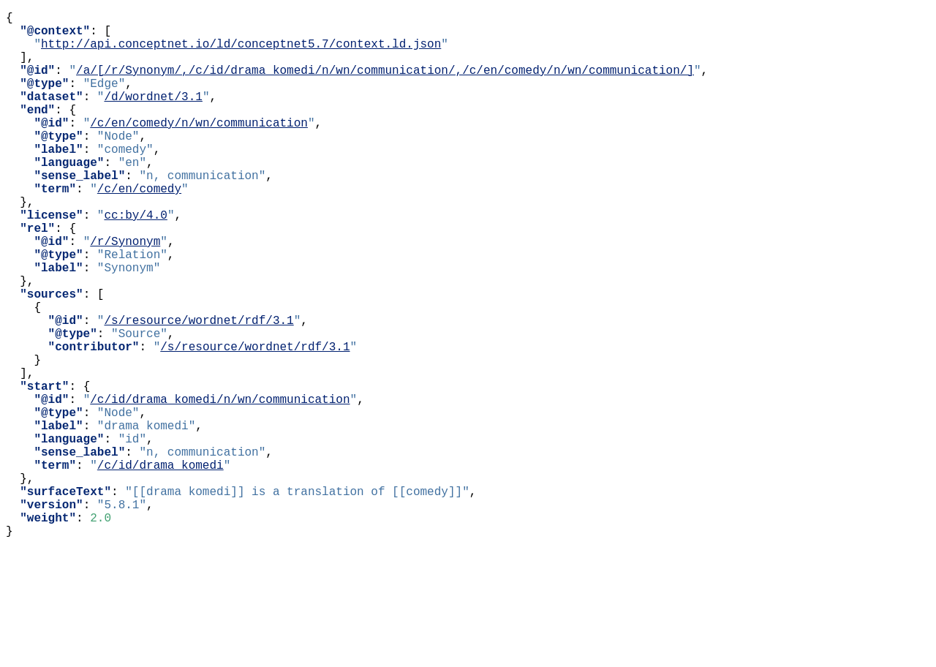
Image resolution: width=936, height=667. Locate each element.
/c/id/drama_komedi (160, 567)
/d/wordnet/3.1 (153, 116)
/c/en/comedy (139, 229)
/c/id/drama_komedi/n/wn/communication (220, 486)
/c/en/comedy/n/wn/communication (199, 148)
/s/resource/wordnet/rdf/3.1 (198, 390)
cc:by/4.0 (135, 261)
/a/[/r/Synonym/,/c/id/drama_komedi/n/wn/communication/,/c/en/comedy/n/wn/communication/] (385, 84)
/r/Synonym (125, 293)
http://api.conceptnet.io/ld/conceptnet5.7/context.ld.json (241, 52)
